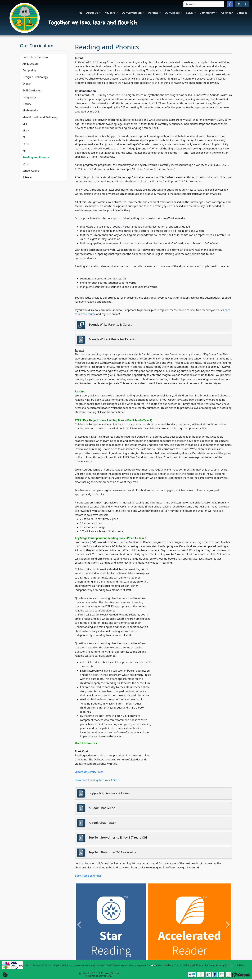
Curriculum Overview (35, 57)
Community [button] (207, 12)
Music (26, 130)
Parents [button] (153, 12)
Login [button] (242, 4)
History (26, 104)
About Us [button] (92, 12)
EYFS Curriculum (32, 90)
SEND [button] (189, 12)
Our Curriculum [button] (132, 12)
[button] (230, 4)
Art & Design (30, 63)
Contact (242, 12)
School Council (31, 170)
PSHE (25, 144)
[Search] (203, 4)
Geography (29, 97)
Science (27, 177)
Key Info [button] (110, 12)
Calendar (227, 12)
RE (24, 150)
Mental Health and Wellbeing (40, 117)
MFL (24, 124)
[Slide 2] (155, 965)
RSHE (25, 164)
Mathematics (30, 110)
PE (24, 137)
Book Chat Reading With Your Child (96, 780)
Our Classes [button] (172, 12)
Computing (29, 70)
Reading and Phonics (35, 157)
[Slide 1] (152, 965)
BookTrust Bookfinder (88, 875)
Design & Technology (35, 77)
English (26, 83)
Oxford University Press (89, 772)
